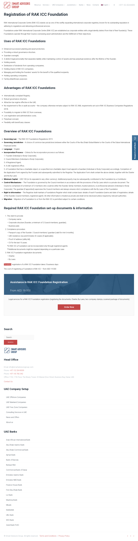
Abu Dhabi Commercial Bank (17, 450)
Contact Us (8, 381)
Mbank (8, 505)
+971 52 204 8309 (127, 5)
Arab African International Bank (18, 440)
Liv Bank (9, 495)
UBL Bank (10, 515)
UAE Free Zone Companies (16, 407)
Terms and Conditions (48, 536)
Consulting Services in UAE (16, 412)
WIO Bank (10, 520)
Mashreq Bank (11, 500)
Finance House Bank (14, 485)
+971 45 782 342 (16, 374)
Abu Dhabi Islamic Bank (15, 445)
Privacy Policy (64, 536)
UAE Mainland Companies (16, 402)
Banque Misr (11, 465)
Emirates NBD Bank (13, 480)
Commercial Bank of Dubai (16, 470)
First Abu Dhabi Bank (14, 490)
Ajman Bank (10, 455)
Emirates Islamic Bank (14, 475)
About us (9, 422)
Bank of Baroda (12, 460)
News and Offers (12, 417)
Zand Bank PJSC (12, 525)
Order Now (69, 307)
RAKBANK (10, 510)
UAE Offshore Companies (16, 397)
